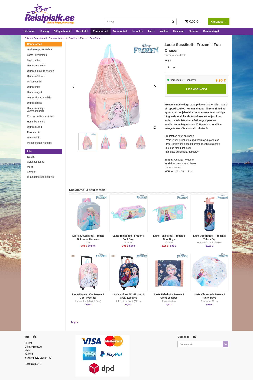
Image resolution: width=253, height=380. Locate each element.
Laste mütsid (34, 60)
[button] (87, 141)
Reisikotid (82, 31)
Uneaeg (44, 31)
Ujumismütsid (34, 126)
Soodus (193, 31)
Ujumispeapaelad (36, 65)
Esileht (28, 38)
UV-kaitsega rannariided (40, 49)
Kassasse (218, 21)
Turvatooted (120, 31)
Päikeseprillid (34, 81)
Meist (30, 166)
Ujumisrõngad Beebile (39, 97)
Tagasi (74, 322)
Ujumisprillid (33, 86)
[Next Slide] (155, 87)
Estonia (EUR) (33, 363)
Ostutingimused (35, 161)
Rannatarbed (100, 31)
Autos (151, 31)
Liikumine (29, 31)
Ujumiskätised (34, 102)
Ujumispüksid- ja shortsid (40, 70)
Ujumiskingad (34, 92)
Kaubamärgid (211, 31)
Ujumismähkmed (36, 76)
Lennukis (137, 31)
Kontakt (31, 172)
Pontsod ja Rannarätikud (40, 116)
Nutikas (164, 31)
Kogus (168, 60)
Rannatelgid (33, 137)
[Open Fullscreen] (155, 128)
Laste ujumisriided (37, 55)
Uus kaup (178, 31)
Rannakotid (55, 38)
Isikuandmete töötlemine (40, 176)
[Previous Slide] (73, 87)
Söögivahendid (62, 31)
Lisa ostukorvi (196, 89)
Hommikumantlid (36, 121)
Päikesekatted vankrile (39, 142)
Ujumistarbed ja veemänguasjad (35, 109)
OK (225, 344)
